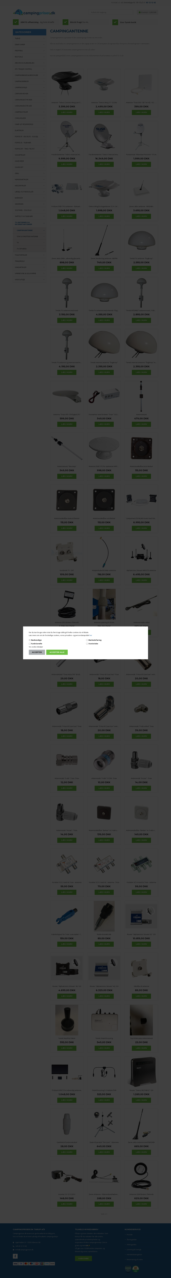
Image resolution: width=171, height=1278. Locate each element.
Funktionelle (36, 643)
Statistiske (93, 643)
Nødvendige (36, 640)
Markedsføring (95, 640)
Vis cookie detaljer (36, 647)
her (90, 635)
